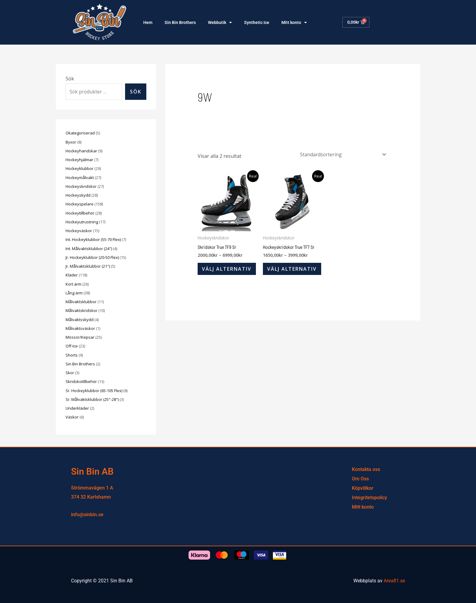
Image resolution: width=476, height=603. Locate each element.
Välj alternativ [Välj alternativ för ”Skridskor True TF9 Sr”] (227, 269)
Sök (70, 78)
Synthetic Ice (256, 22)
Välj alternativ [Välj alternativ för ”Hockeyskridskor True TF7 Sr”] (292, 269)
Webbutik (220, 22)
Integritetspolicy (369, 497)
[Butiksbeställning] (341, 154)
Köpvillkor (362, 488)
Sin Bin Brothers (180, 22)
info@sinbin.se (87, 514)
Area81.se (394, 581)
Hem (147, 22)
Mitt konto (294, 22)
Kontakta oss (366, 469)
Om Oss (360, 479)
